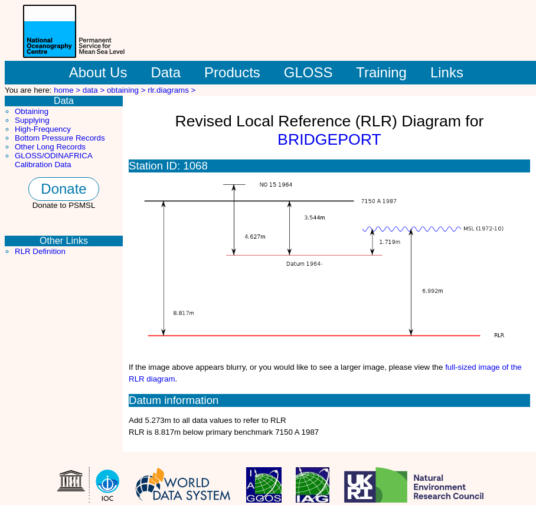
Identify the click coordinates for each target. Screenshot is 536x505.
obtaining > (127, 90)
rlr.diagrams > (171, 90)
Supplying (32, 120)
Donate (63, 189)
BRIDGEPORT (329, 139)
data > (95, 90)
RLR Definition (40, 251)
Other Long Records (50, 146)
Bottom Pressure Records (60, 137)
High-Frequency (43, 129)
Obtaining (31, 111)
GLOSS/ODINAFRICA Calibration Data (53, 160)
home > (68, 90)
